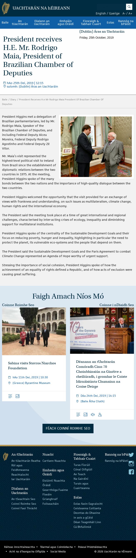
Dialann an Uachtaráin (42, 22)
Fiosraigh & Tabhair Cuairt (91, 22)
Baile (5, 22)
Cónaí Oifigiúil (83, 469)
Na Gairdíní (81, 479)
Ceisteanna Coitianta (87, 508)
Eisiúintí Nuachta (53, 480)
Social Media (58, 551)
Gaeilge (114, 13)
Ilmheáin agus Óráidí (66, 22)
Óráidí (46, 485)
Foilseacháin (50, 503)
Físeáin (47, 494)
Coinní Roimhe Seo (23, 503)
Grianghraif (49, 499)
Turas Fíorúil (82, 465)
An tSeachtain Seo (23, 499)
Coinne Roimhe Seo (18, 305)
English (101, 13)
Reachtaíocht (20, 474)
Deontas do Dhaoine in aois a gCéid (87, 515)
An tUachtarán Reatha (25, 460)
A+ (130, 13)
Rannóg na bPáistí (126, 22)
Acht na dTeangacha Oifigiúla (27, 551)
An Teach (79, 474)
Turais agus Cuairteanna (82, 485)
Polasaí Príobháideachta (92, 547)
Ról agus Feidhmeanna (20, 467)
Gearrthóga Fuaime (55, 490)
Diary (13, 99)
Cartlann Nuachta (54, 460)
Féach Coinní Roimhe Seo (68, 428)
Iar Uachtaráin (20, 479)
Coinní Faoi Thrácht (24, 508)
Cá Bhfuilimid (82, 526)
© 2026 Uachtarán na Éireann (113, 551)
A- (124, 13)
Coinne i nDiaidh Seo (117, 305)
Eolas (110, 22)
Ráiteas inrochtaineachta (19, 547)
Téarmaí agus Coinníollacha (56, 547)
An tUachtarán (20, 22)
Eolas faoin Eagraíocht (88, 503)
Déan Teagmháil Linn (87, 522)
